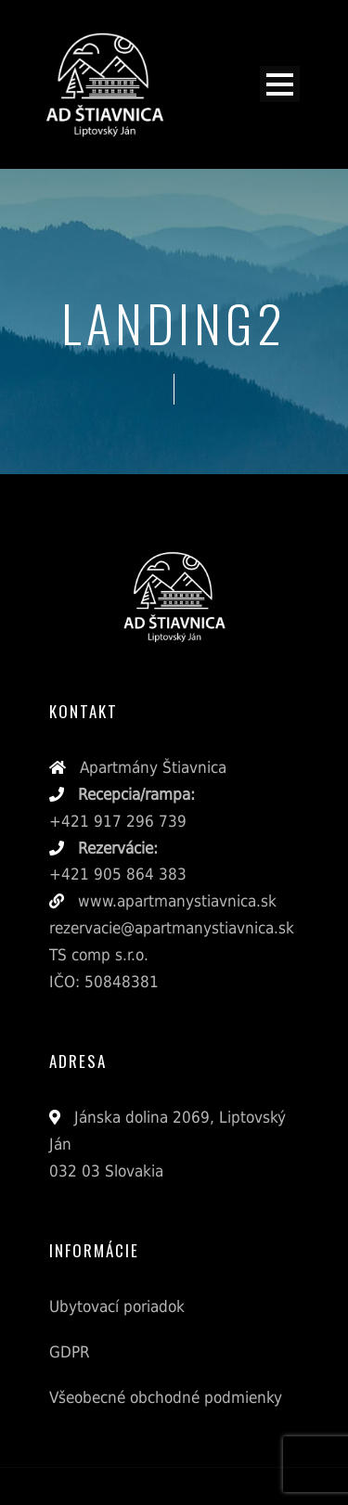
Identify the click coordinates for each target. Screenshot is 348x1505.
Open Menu (280, 84)
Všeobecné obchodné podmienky (165, 1397)
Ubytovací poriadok (117, 1306)
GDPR (69, 1352)
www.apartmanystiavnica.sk (175, 901)
